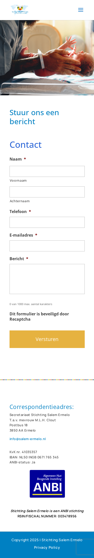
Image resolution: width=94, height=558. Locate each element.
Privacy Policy (47, 547)
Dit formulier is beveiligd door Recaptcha (39, 316)
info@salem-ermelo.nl (28, 439)
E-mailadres (23, 235)
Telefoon (20, 211)
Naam (18, 159)
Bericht (19, 258)
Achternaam (20, 201)
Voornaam (18, 180)
